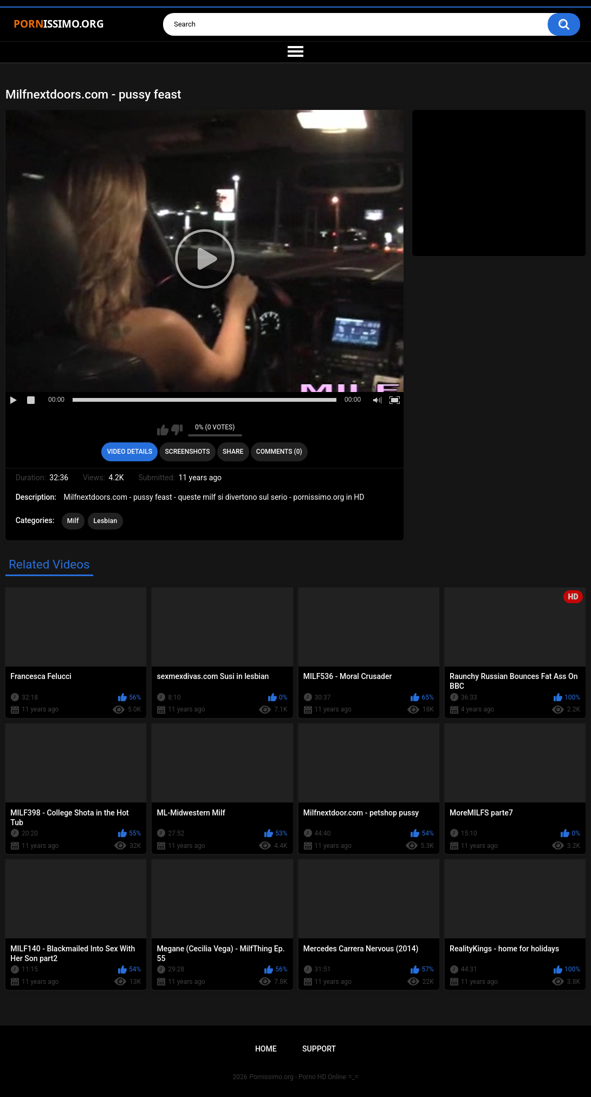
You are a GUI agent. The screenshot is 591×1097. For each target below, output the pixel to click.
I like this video (162, 430)
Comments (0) (279, 451)
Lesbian (105, 521)
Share (233, 451)
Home (266, 1048)
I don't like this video (177, 430)
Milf (73, 521)
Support (319, 1048)
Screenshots (187, 451)
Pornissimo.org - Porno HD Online (297, 1077)
